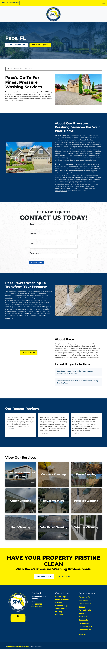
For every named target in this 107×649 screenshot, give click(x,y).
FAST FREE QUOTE (44, 576)
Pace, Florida (29, 353)
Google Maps (60, 597)
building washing (75, 147)
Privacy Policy (61, 606)
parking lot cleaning (90, 147)
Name (32, 224)
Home (10, 69)
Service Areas (19, 69)
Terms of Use (61, 609)
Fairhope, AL (84, 623)
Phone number (36, 253)
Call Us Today (64, 576)
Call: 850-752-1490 (16, 45)
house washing (35, 296)
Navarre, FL (83, 616)
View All (82, 634)
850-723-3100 (36, 604)
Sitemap (58, 612)
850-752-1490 (36, 606)
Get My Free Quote (10, 3)
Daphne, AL (83, 620)
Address (33, 234)
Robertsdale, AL (85, 630)
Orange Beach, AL (86, 626)
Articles (58, 603)
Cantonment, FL (85, 603)
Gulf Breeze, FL (84, 600)
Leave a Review (62, 600)
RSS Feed (59, 615)
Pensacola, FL (84, 597)
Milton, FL (82, 613)
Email (32, 243)
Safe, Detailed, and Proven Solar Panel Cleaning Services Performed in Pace (75, 372)
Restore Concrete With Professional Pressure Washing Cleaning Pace (77, 382)
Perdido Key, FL (85, 610)
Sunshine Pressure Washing (18, 646)
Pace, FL (29, 69)
